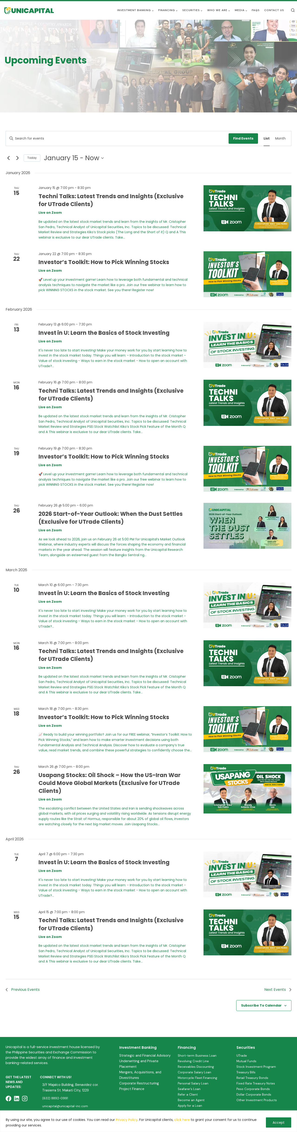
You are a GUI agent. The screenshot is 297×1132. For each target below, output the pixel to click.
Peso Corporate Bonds (254, 1089)
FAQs (256, 10)
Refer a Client (188, 1094)
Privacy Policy (127, 1119)
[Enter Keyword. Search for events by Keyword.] (117, 138)
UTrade (242, 1055)
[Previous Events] (8, 158)
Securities (245, 1047)
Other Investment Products (258, 1100)
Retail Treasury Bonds (253, 1078)
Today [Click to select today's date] (32, 158)
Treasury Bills (246, 1072)
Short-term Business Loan (198, 1055)
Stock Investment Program (257, 1067)
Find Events (243, 138)
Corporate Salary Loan (195, 1072)
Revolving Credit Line (194, 1061)
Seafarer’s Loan (190, 1089)
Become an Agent (192, 1100)
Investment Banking (138, 1047)
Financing (187, 1047)
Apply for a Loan (190, 1105)
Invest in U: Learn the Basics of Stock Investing (104, 333)
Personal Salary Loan (194, 1083)
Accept (278, 1122)
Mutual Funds (246, 1061)
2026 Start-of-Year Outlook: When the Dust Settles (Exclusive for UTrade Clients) (111, 518)
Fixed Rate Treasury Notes (257, 1083)
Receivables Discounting (197, 1067)
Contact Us (274, 10)
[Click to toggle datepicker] (74, 158)
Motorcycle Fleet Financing (199, 1078)
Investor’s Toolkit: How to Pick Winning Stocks (104, 262)
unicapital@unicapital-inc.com (66, 1106)
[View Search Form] (293, 10)
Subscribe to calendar (261, 1005)
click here (182, 1119)
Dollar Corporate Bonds (254, 1094)
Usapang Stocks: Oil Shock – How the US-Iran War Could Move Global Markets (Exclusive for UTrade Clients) (110, 783)
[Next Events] (17, 158)
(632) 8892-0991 (55, 1098)
